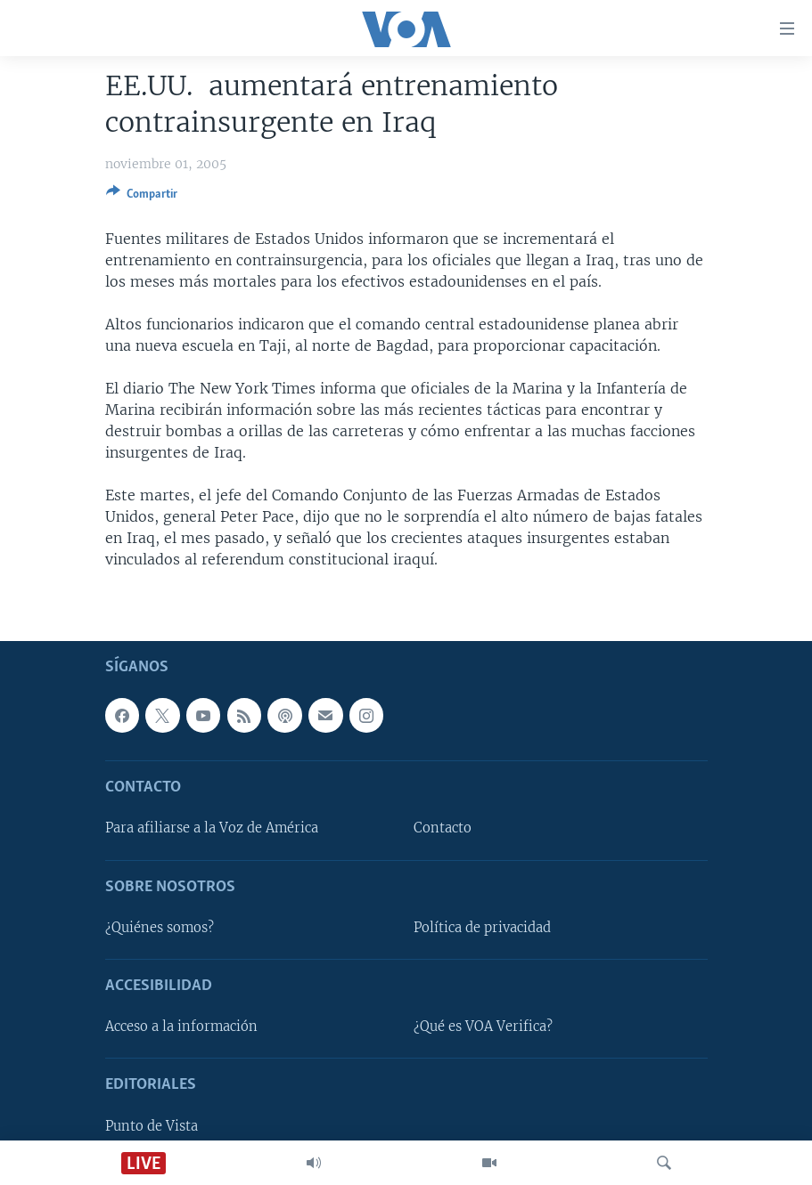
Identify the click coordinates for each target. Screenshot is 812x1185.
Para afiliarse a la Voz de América (211, 828)
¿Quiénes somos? (159, 928)
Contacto (443, 828)
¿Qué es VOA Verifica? (483, 1027)
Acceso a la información (181, 1027)
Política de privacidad (482, 928)
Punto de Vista (151, 1125)
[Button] (141, 197)
